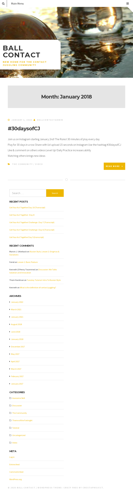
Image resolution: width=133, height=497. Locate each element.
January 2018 (17, 339)
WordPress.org (15, 479)
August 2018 (16, 324)
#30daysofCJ (24, 128)
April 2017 (15, 361)
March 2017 (16, 369)
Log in (12, 457)
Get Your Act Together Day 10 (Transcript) (27, 207)
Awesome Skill (18, 398)
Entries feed (14, 464)
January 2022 (17, 302)
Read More (114, 166)
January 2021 (17, 317)
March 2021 (16, 309)
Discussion (17, 405)
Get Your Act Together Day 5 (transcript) (26, 237)
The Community (22, 164)
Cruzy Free (71, 487)
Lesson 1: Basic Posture (27, 262)
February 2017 (17, 376)
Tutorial (15, 427)
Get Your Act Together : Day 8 (21, 215)
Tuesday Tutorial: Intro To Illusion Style (44, 280)
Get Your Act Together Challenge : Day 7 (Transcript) (31, 222)
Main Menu (70, 3)
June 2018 (15, 331)
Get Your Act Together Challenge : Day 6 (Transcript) (31, 229)
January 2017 (17, 383)
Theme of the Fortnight (22, 420)
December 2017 (18, 346)
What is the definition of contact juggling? (38, 287)
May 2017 (15, 354)
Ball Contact (22, 51)
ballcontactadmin (50, 120)
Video (39, 164)
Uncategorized (18, 435)
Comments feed (16, 472)
